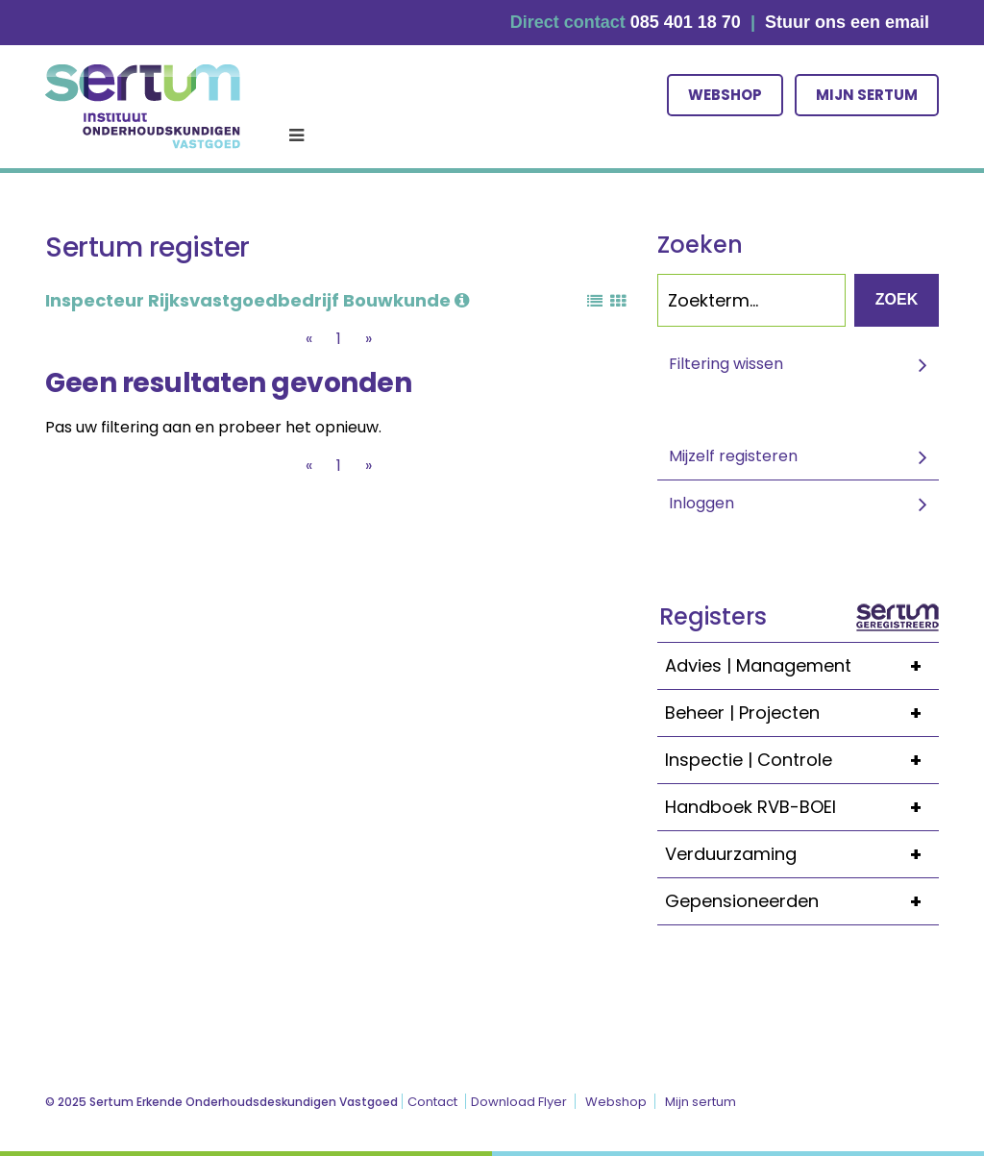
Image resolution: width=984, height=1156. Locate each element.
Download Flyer (519, 1102)
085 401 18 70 (685, 22)
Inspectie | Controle (802, 760)
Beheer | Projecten (802, 713)
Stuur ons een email (847, 22)
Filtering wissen (726, 364)
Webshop (725, 95)
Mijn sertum (867, 95)
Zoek (896, 299)
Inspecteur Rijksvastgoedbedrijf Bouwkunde (257, 300)
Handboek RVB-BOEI (802, 807)
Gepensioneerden (802, 901)
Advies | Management (802, 666)
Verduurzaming (802, 854)
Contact (432, 1102)
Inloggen (701, 503)
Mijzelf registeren (733, 456)
